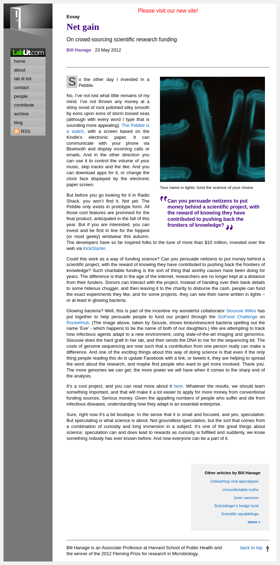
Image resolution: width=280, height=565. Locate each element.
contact (21, 87)
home (20, 61)
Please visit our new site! (168, 11)
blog (18, 122)
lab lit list (22, 78)
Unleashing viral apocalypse (234, 481)
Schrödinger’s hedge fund (236, 506)
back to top (251, 547)
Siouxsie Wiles (241, 310)
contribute (24, 105)
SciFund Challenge (238, 316)
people (21, 96)
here (178, 386)
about (20, 70)
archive (21, 113)
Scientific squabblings (239, 514)
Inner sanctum (246, 498)
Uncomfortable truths (241, 490)
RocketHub (77, 322)
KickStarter (94, 248)
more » (254, 522)
